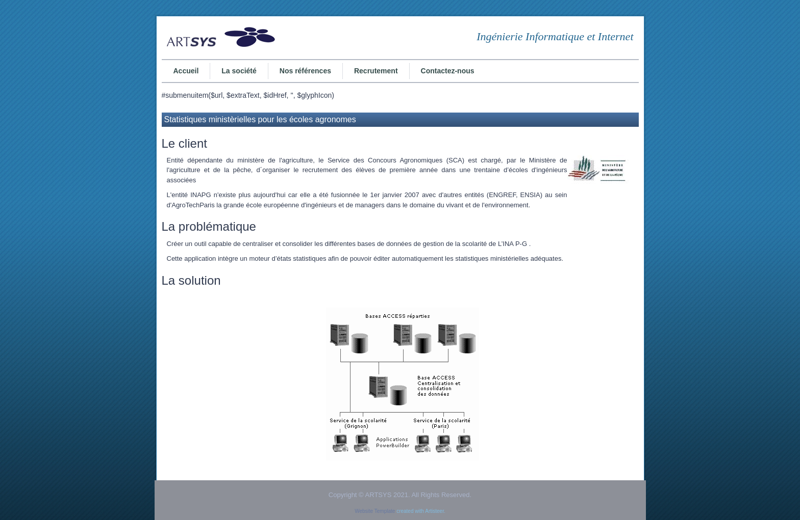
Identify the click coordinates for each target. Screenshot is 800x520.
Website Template (375, 511)
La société (238, 71)
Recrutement (376, 71)
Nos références (305, 71)
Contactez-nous (447, 71)
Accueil (186, 71)
